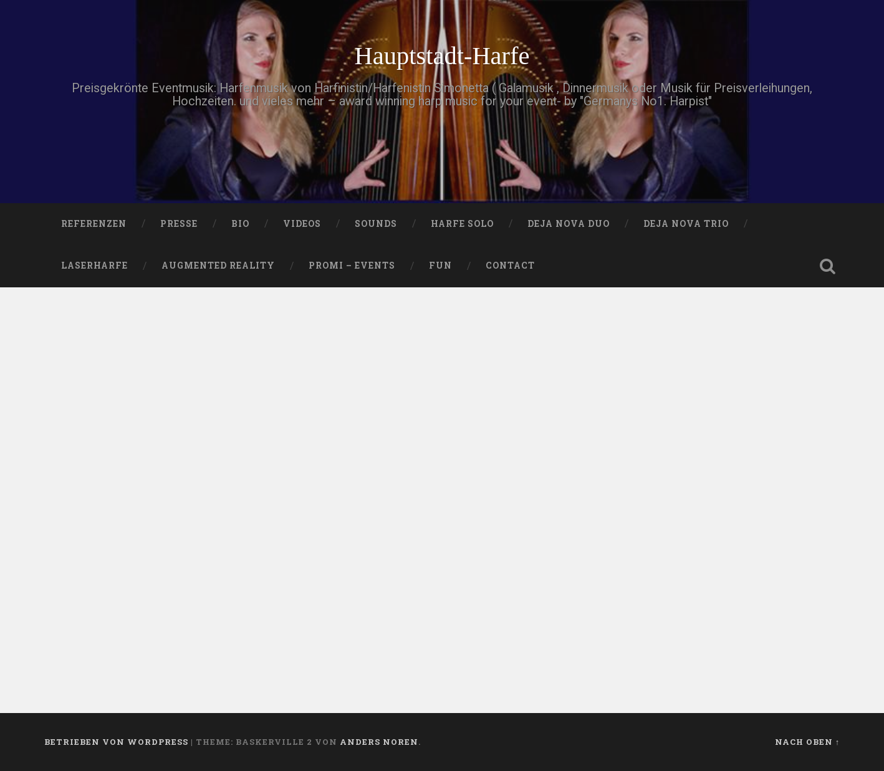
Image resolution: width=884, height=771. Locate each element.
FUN (440, 265)
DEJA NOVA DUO (568, 223)
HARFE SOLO (462, 223)
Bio (240, 223)
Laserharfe (94, 265)
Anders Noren (379, 742)
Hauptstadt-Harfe (441, 56)
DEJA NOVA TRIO (686, 223)
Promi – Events (352, 265)
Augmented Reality (218, 265)
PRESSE (179, 223)
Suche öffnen (827, 266)
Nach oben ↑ (807, 742)
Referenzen (94, 223)
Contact (510, 265)
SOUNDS (376, 223)
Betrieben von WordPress (116, 742)
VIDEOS (302, 223)
